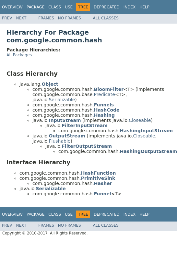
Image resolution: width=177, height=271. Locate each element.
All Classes (106, 18)
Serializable (62, 99)
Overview (12, 7)
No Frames (69, 18)
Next (21, 18)
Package (35, 7)
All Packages (19, 54)
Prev (7, 18)
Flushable (59, 141)
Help (144, 7)
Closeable (140, 120)
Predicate (104, 94)
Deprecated (107, 7)
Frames (46, 18)
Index (130, 7)
